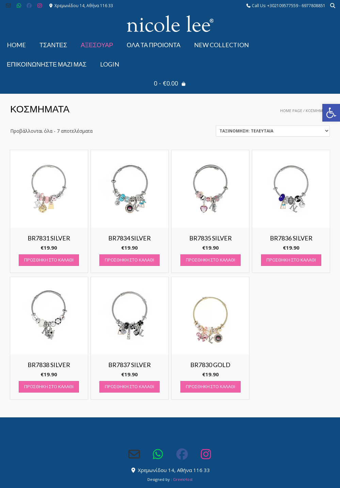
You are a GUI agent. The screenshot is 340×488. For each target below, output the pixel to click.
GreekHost (183, 479)
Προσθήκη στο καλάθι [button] (49, 260)
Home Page (291, 110)
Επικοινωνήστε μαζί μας (46, 64)
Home (16, 45)
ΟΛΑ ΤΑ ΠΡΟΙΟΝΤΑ (153, 45)
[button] (331, 113)
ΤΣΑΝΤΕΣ (53, 45)
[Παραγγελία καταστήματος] (273, 131)
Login (109, 64)
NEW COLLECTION (221, 45)
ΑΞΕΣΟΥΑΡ (97, 45)
